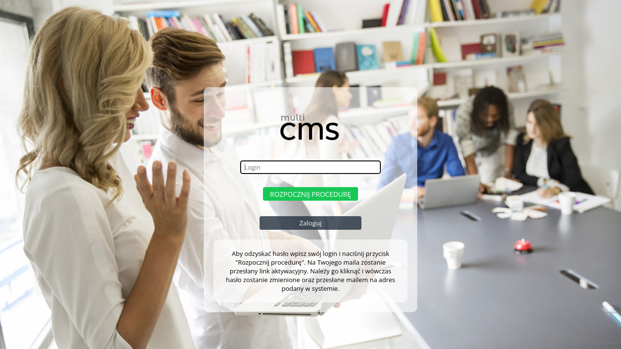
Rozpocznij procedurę (310, 194)
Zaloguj (310, 223)
